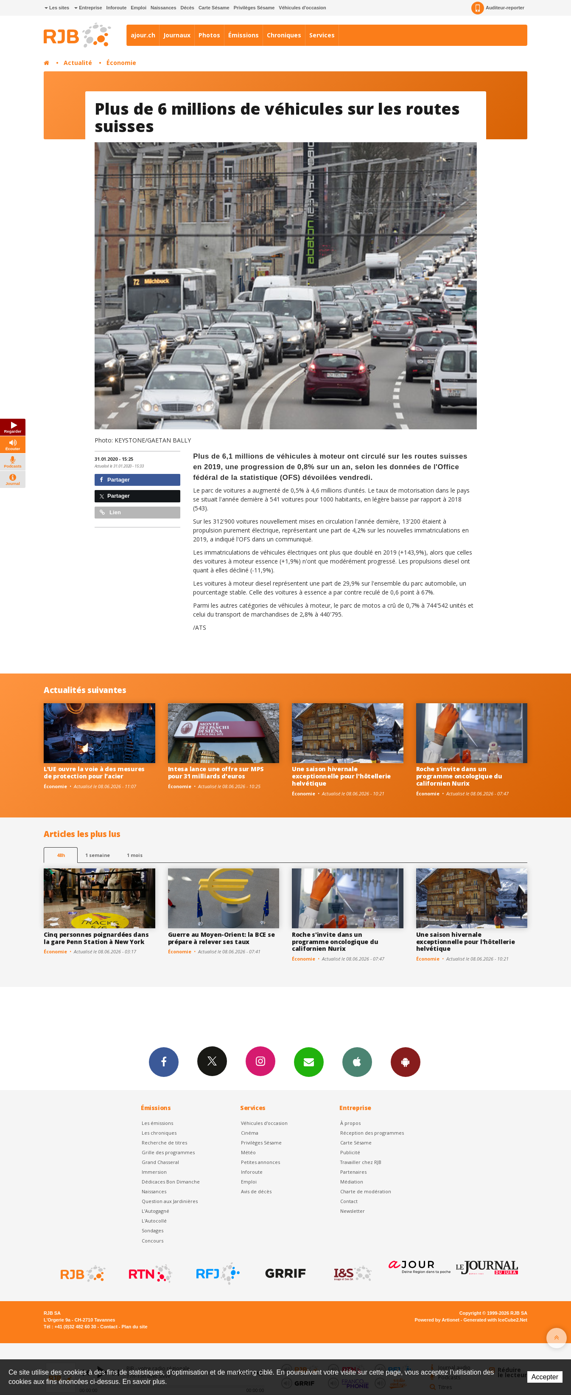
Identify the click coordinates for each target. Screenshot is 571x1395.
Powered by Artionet (437, 1319)
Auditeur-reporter (497, 8)
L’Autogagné (155, 1211)
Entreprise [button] (88, 7)
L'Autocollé (154, 1220)
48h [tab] (61, 855)
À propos (350, 1123)
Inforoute (116, 7)
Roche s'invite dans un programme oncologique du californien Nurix (459, 776)
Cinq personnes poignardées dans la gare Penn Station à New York (96, 938)
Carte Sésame (214, 7)
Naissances (163, 7)
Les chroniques (159, 1133)
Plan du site (134, 1326)
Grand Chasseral (160, 1162)
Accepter (545, 1377)
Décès (187, 7)
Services (322, 35)
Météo (248, 1152)
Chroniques (284, 35)
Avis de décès (256, 1191)
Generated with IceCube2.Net (495, 1319)
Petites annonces (260, 1162)
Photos (209, 35)
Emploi (138, 7)
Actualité (78, 63)
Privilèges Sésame (254, 7)
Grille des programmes (168, 1152)
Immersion (154, 1172)
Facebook (164, 1061)
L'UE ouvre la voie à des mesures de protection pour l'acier (94, 772)
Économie (121, 63)
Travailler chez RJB (360, 1162)
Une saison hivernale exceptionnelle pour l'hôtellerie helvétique (341, 776)
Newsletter (352, 1211)
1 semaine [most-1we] (97, 855)
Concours (152, 1240)
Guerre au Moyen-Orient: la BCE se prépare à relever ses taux (221, 938)
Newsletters (309, 1061)
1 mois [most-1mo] (135, 855)
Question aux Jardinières (170, 1201)
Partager (115, 479)
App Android (405, 1061)
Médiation (351, 1181)
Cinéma (249, 1133)
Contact (349, 1201)
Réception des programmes (372, 1133)
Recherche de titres (164, 1142)
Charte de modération (365, 1191)
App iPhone (357, 1061)
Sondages (152, 1230)
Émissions (243, 35)
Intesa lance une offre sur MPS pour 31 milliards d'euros (216, 772)
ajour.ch (143, 35)
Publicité (350, 1152)
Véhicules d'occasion (302, 7)
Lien (110, 512)
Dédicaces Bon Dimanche (171, 1181)
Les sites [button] (57, 7)
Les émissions (157, 1123)
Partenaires (353, 1172)
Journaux (176, 35)
